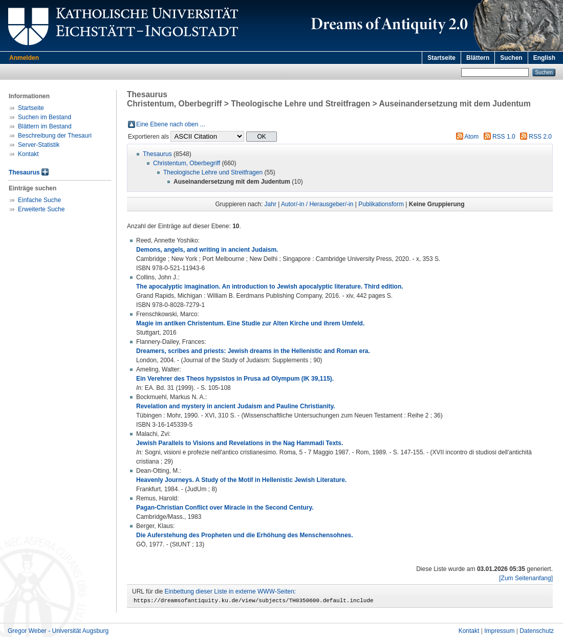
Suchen (511, 57)
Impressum (499, 632)
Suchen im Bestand (44, 117)
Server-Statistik (38, 144)
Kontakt (28, 154)
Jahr (270, 204)
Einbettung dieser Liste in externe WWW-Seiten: (230, 591)
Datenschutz (536, 632)
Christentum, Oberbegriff (186, 163)
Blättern (477, 57)
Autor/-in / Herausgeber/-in (317, 204)
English (544, 57)
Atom (471, 136)
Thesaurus (24, 172)
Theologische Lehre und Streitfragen (213, 172)
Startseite (441, 57)
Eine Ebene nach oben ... (170, 124)
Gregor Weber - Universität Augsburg (58, 632)
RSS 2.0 (540, 136)
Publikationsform (381, 204)
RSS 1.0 (503, 136)
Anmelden (24, 57)
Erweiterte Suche (41, 209)
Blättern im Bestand (45, 126)
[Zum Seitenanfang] (526, 578)
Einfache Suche (39, 200)
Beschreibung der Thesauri (55, 135)
